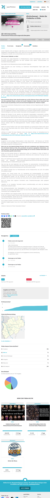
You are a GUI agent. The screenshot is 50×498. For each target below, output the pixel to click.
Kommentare (27, 45)
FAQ (38, 496)
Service (43, 7)
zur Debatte (42, 275)
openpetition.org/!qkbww (28, 216)
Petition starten (25, 7)
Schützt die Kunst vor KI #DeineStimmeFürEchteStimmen (12, 424)
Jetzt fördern (25, 488)
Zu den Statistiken (5, 341)
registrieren (32, 1)
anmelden (39, 1)
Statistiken (35, 46)
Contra (29, 279)
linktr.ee (5, 352)
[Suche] (48, 7)
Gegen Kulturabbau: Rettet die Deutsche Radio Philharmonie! (37, 424)
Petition (3, 46)
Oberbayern (12, 440)
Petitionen (36, 7)
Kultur (27, 13)
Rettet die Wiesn (12, 461)
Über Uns (35, 9)
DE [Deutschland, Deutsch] (45, 1)
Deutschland (12, 403)
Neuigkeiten (18, 45)
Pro (3, 279)
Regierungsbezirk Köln (10, 13)
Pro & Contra (10, 46)
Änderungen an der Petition (14, 258)
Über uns (25, 496)
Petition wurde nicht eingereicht (15, 241)
